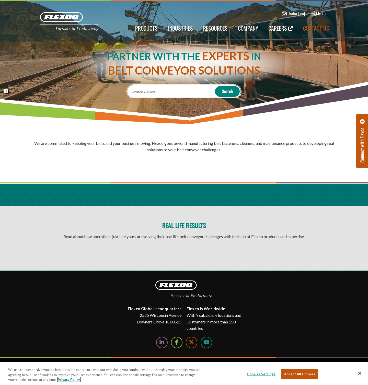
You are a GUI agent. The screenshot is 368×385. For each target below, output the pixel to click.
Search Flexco (143, 92)
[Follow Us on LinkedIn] (162, 342)
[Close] (359, 373)
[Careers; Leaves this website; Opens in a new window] (280, 30)
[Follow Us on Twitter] (191, 342)
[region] (184, 373)
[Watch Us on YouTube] (206, 342)
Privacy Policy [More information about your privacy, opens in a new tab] (69, 380)
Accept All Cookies (299, 374)
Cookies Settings (261, 374)
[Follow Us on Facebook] (176, 342)
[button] (289, 14)
